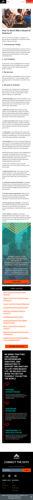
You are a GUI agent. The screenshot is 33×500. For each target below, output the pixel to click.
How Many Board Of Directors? (13, 317)
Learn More (16, 281)
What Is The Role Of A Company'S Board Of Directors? (16, 299)
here (12, 498)
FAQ (13, 482)
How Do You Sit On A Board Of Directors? (16, 304)
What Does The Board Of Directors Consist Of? (14, 312)
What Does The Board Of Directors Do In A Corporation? (16, 333)
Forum (3, 487)
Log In (23, 1)
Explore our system (16, 346)
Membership (5, 485)
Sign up (26, 470)
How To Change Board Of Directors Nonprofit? (14, 293)
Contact (14, 485)
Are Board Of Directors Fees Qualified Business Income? (15, 322)
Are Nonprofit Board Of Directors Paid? (15, 307)
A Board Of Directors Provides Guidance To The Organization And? (16, 339)
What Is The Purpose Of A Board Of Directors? (14, 327)
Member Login (15, 487)
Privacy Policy (15, 490)
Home (3, 482)
